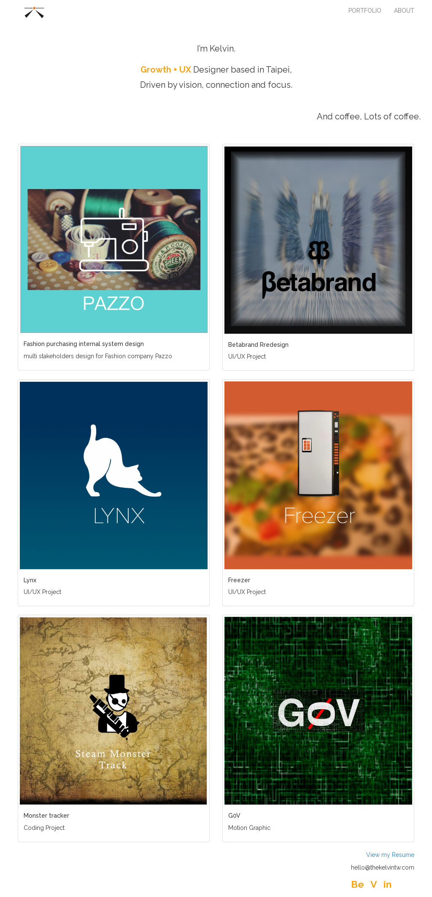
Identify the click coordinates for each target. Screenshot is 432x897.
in (387, 884)
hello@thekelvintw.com (382, 867)
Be (357, 884)
